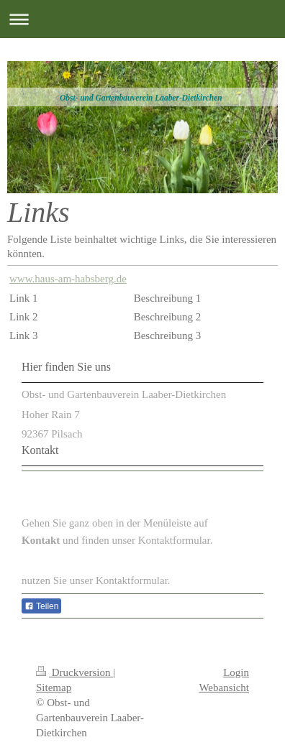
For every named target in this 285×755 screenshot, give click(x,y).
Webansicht (224, 687)
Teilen (41, 606)
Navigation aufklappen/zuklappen (142, 19)
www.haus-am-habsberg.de (68, 278)
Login (236, 672)
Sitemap (53, 687)
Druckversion (74, 672)
